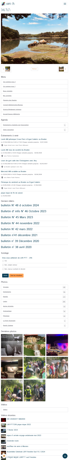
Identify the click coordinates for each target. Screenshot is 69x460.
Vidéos (5, 410)
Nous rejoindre (7, 91)
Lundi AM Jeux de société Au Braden (15, 150)
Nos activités (7, 96)
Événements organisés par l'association (34, 125)
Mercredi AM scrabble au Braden (13, 171)
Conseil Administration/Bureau (13, 105)
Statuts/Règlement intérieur (12, 110)
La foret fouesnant (34, 321)
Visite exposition (34, 130)
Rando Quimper (34, 325)
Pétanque (34, 316)
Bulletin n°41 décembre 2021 (19, 235)
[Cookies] (4, 456)
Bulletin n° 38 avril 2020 (16, 247)
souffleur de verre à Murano (17, 446)
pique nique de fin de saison (12, 193)
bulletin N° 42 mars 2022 (17, 229)
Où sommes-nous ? (9, 87)
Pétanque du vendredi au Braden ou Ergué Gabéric (20, 182)
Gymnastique (34, 311)
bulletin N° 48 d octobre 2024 (20, 205)
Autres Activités (34, 306)
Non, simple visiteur (11, 265)
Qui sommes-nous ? (9, 82)
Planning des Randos (10, 100)
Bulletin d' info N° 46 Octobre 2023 (23, 211)
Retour (34, 69)
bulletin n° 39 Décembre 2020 (20, 241)
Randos (34, 297)
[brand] (8, 4)
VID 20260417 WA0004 (16, 419)
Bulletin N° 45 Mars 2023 (17, 217)
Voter (5, 275)
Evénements (34, 292)
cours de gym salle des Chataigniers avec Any (19, 160)
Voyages (34, 287)
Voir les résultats (16, 275)
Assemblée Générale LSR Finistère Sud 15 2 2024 (26, 451)
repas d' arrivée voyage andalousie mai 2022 (24, 435)
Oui (6, 261)
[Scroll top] (65, 455)
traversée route (13, 441)
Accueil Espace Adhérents (11, 114)
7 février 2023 (12, 430)
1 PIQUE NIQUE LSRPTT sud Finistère (21, 457)
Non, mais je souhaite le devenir (15, 269)
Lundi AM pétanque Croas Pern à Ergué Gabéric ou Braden (24, 139)
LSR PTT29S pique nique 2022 (19, 424)
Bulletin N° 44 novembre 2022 (20, 223)
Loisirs (34, 301)
